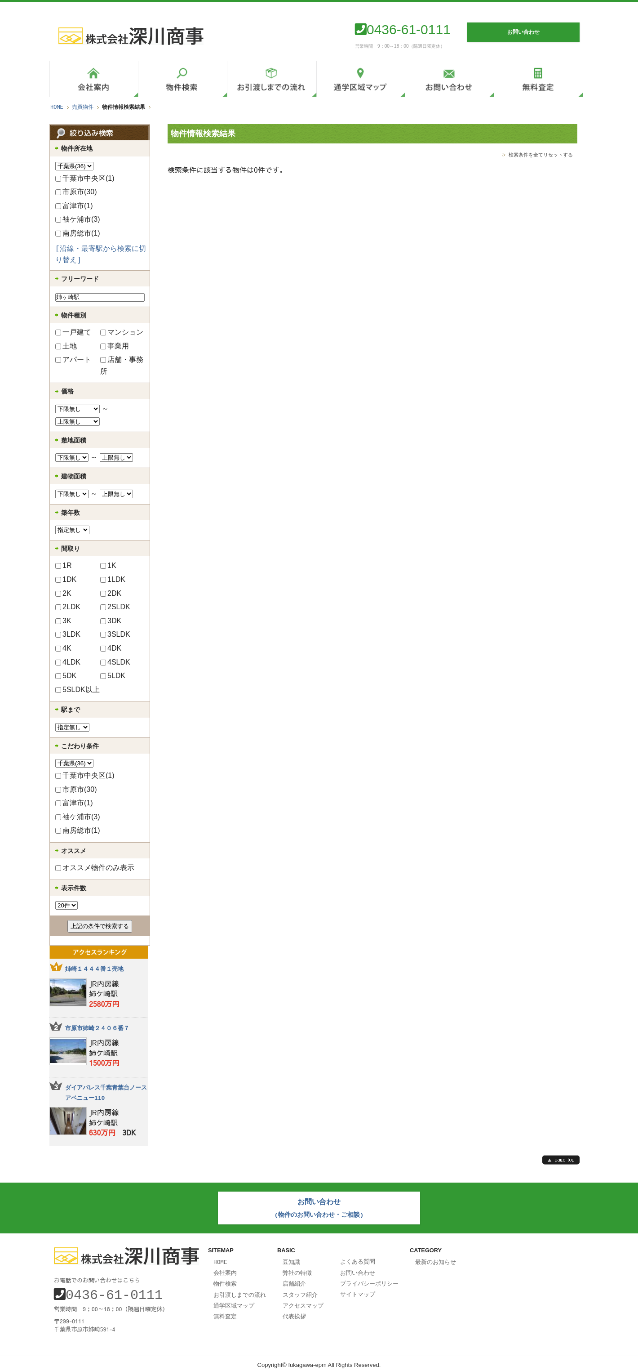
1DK (65, 579)
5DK (65, 675)
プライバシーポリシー (369, 1281)
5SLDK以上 (77, 689)
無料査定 (225, 1312)
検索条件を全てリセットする (541, 154)
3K (63, 621)
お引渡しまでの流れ (239, 1291)
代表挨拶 (294, 1312)
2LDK (67, 607)
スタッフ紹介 (300, 1291)
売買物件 (82, 107)
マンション (121, 332)
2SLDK (115, 607)
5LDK (112, 675)
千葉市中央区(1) (85, 178)
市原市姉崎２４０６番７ (97, 1028)
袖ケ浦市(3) (77, 219)
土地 (66, 346)
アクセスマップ (303, 1302)
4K (63, 648)
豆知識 (291, 1260)
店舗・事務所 (121, 365)
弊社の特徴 (297, 1270)
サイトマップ (357, 1291)
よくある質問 (357, 1259)
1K (108, 565)
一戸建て (73, 332)
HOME (56, 107)
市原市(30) (76, 192)
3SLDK (115, 634)
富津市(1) (74, 206)
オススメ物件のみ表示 (94, 867)
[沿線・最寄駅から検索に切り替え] (100, 255)
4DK (110, 648)
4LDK (67, 662)
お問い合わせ (357, 1270)
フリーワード (80, 278)
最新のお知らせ (435, 1260)
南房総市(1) (77, 233)
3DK (110, 621)
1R (63, 565)
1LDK (112, 579)
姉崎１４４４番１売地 (94, 969)
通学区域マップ (233, 1302)
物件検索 (225, 1281)
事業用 (114, 346)
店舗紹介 (294, 1281)
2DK (110, 593)
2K (63, 593)
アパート (73, 359)
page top (561, 1160)
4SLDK (115, 662)
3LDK (67, 634)
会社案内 (225, 1270)
